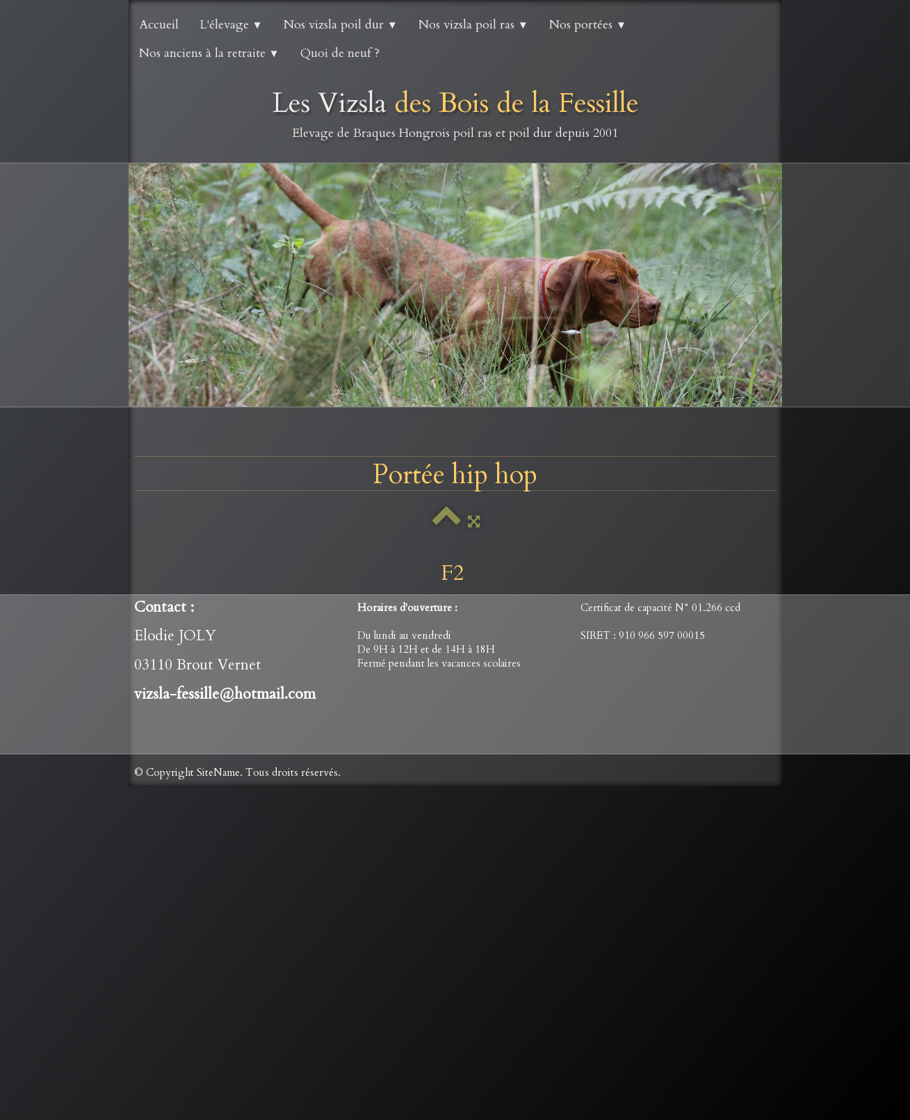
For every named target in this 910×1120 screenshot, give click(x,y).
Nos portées (587, 24)
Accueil (159, 24)
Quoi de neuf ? (340, 53)
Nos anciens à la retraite (209, 53)
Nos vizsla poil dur (341, 24)
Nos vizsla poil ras (473, 24)
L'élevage (231, 24)
